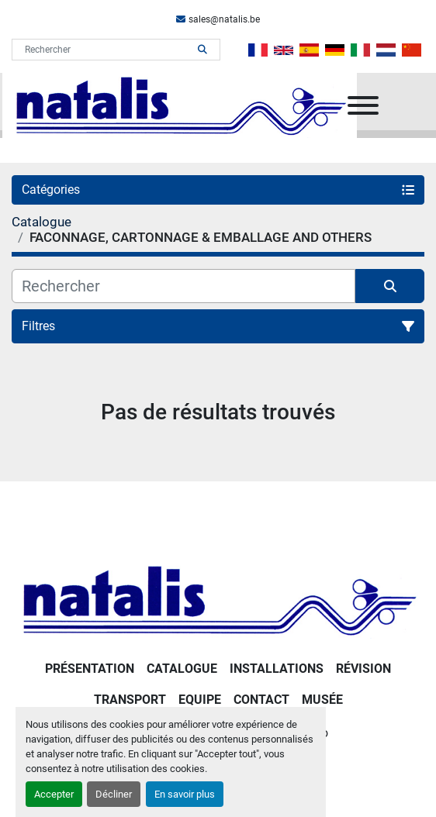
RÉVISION (363, 668)
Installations (277, 668)
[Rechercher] (183, 286)
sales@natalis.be (224, 19)
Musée (322, 699)
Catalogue (182, 668)
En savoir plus (184, 794)
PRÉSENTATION (89, 668)
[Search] (105, 50)
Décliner (113, 794)
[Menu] (363, 105)
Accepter (54, 794)
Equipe (199, 699)
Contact (261, 699)
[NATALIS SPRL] (218, 598)
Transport (130, 699)
